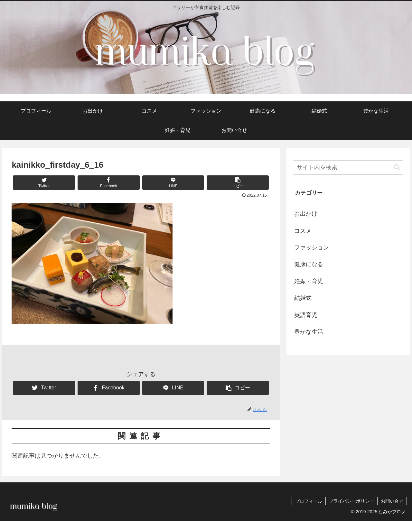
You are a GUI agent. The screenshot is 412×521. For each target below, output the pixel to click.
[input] (348, 167)
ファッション (311, 247)
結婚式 (303, 298)
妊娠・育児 (308, 281)
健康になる (308, 264)
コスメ (303, 231)
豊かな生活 (308, 332)
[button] (238, 182)
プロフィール (308, 501)
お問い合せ (392, 501)
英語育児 (305, 315)
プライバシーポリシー (351, 501)
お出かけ (305, 213)
